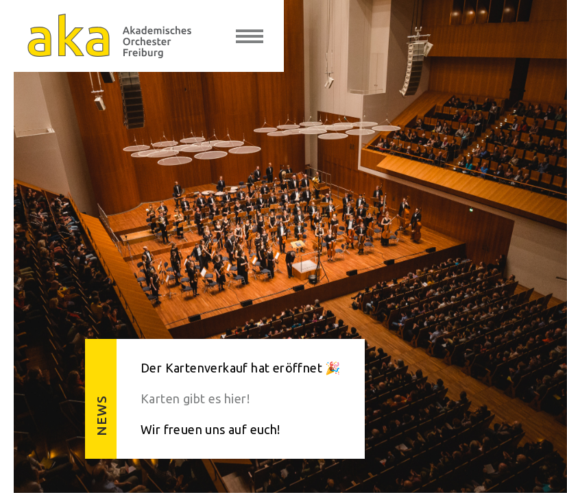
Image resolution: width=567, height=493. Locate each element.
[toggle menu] (249, 36)
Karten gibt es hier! (195, 398)
